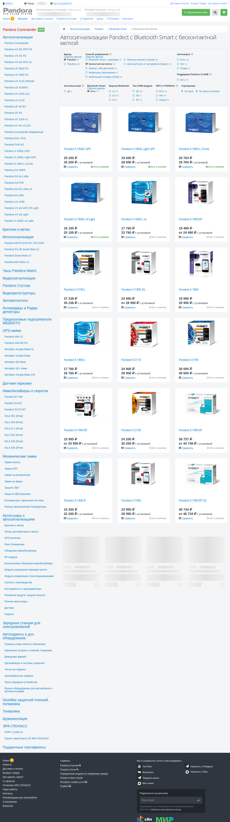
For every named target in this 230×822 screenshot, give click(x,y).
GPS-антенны (12, 537)
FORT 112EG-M (13, 732)
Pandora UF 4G (13, 112)
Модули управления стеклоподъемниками (29, 576)
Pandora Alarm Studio (71, 777)
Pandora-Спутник (66, 18)
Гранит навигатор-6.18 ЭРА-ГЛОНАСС (26, 738)
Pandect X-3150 (131, 430)
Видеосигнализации (19, 278)
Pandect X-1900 (131, 500)
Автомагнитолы (15, 300)
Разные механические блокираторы (25, 506)
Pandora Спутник (16, 286)
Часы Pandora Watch (19, 271)
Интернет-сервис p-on (72, 782)
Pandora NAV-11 (13, 336)
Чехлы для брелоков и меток (21, 531)
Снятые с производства (18, 582)
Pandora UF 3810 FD (16, 68)
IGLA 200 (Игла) (13, 447)
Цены (100, 18)
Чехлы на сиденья (15, 669)
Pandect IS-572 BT (15, 409)
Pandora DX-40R (14, 195)
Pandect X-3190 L (74, 289)
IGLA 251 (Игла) (13, 415)
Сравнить (72, 166)
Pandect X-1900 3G (133, 289)
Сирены (9, 614)
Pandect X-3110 (131, 360)
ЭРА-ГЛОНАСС (15, 726)
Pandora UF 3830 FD (16, 74)
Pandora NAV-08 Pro (16, 342)
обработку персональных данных (166, 809)
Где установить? (62, 3)
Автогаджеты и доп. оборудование (19, 636)
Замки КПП (10, 468)
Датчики (9, 607)
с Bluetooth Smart (117, 29)
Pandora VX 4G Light (16, 214)
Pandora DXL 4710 (15, 138)
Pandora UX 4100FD (16, 87)
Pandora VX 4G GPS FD (18, 49)
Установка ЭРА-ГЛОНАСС (17, 785)
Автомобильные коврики (18, 675)
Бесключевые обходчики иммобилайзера (28, 563)
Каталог (23, 18)
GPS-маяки (12, 331)
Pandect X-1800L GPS (77, 149)
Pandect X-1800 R (75, 500)
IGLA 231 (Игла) (13, 435)
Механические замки (20, 456)
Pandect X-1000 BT (75, 430)
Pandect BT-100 (13, 396)
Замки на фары (13, 481)
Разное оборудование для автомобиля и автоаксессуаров (28, 690)
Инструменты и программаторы (22, 588)
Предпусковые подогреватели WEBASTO (27, 321)
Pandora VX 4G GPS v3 (17, 62)
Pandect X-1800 (188, 289)
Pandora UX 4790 (14, 201)
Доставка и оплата (179, 3)
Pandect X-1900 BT (190, 430)
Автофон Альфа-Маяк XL (19, 349)
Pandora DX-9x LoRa (16, 176)
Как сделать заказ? (217, 3)
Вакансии (8, 805)
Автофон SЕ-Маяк (15, 362)
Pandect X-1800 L (74, 360)
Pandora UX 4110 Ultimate (19, 81)
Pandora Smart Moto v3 (17, 255)
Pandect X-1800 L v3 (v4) (194, 149)
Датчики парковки (17, 383)
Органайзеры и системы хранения (24, 663)
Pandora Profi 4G (14, 144)
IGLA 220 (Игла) (13, 441)
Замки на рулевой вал (17, 475)
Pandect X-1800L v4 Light (79, 219)
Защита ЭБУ (11, 487)
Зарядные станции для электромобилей (21, 625)
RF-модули (10, 557)
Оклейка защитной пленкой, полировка (26, 702)
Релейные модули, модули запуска (24, 595)
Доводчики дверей (15, 656)
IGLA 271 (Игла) (13, 428)
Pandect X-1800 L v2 (133, 219)
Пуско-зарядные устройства (20, 682)
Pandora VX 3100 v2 (16, 119)
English (64, 786)
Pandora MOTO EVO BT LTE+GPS (24, 243)
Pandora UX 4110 (14, 100)
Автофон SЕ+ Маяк (15, 368)
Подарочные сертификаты (24, 747)
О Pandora (113, 18)
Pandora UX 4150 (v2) (16, 93)
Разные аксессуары (15, 601)
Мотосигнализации (18, 237)
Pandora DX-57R (14, 182)
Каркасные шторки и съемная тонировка (28, 650)
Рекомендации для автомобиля (20, 797)
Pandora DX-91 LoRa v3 (18, 189)
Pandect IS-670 (13, 403)
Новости (7, 764)
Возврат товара (198, 3)
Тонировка (11, 711)
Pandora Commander (19, 30)
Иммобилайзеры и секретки (25, 391)
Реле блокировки (14, 544)
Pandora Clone (68, 769)
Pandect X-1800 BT (190, 219)
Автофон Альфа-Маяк (17, 355)
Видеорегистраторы (19, 293)
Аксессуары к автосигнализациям (19, 517)
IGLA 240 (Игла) (13, 422)
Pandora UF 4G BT (15, 106)
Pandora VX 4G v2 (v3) (17, 125)
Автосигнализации (80, 29)
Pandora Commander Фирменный (23, 132)
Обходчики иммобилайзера (20, 550)
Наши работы (10, 789)
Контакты (128, 18)
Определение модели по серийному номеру (84, 773)
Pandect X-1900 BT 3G (192, 500)
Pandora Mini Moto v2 (16, 262)
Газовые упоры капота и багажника (24, 644)
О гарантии (86, 18)
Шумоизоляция (15, 719)
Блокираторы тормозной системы (24, 500)
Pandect (99, 29)
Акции (6, 18)
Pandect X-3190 (188, 360)
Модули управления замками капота (25, 569)
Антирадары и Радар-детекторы (20, 310)
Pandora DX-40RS (14, 170)
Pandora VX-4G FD (15, 55)
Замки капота (12, 462)
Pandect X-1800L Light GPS (138, 149)
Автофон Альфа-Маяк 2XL (19, 374)
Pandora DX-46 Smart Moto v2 (21, 249)
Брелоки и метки (16, 229)
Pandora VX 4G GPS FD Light (21, 208)
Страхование (10, 801)
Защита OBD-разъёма (17, 494)
